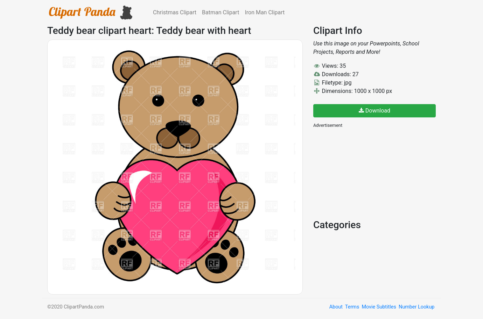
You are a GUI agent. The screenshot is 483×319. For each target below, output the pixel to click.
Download (374, 110)
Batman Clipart (220, 12)
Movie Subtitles (379, 307)
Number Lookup (416, 307)
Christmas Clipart (174, 12)
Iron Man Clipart (265, 12)
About (336, 307)
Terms (352, 307)
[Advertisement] (365, 173)
